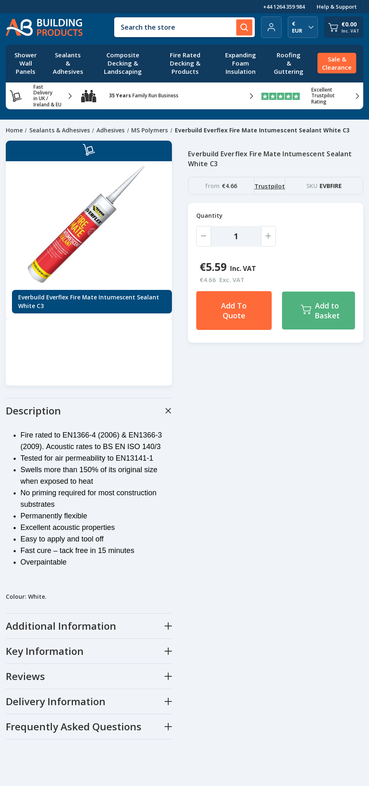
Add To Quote (234, 310)
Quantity (209, 215)
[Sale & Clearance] (336, 63)
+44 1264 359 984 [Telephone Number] (284, 6)
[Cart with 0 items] (343, 27)
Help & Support (337, 6)
